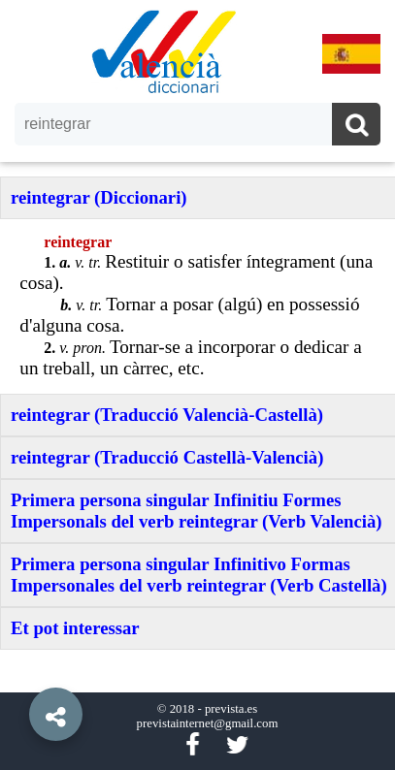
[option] (197, 385)
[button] (19, 670)
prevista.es (231, 709)
